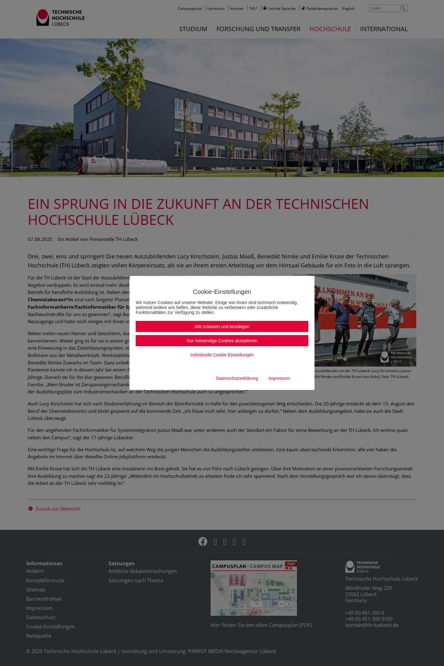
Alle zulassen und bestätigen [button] (222, 326)
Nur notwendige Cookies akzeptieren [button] (222, 340)
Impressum (279, 378)
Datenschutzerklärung (237, 378)
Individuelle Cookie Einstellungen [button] (221, 354)
